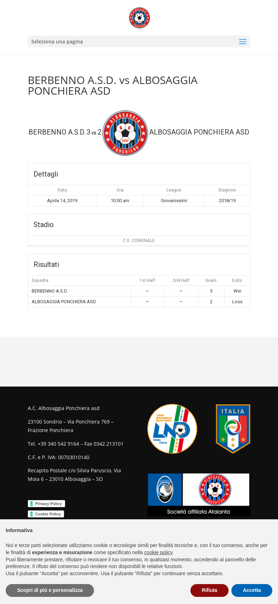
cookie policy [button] (158, 552)
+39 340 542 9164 (58, 443)
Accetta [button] (252, 590)
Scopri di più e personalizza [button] (50, 590)
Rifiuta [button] (209, 590)
